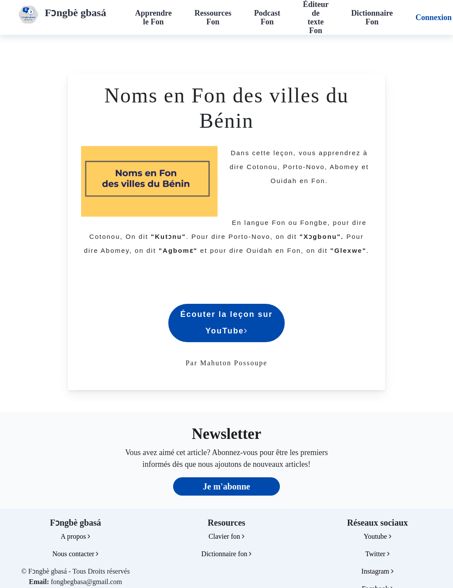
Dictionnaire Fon (372, 17)
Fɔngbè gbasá (75, 12)
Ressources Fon (213, 17)
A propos (75, 536)
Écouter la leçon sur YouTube (226, 322)
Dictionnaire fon (226, 553)
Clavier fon (226, 536)
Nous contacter (75, 553)
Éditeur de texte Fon (316, 17)
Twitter (377, 553)
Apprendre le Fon (153, 17)
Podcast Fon (267, 17)
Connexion (434, 17)
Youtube (378, 536)
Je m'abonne (226, 486)
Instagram (377, 571)
